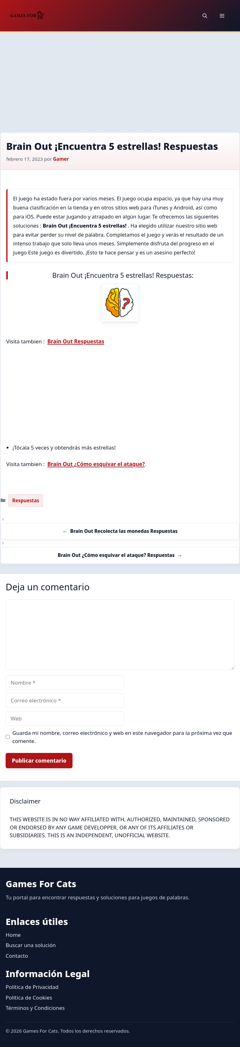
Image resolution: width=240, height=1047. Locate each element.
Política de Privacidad (32, 986)
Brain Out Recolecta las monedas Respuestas (124, 531)
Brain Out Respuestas (76, 341)
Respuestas (25, 500)
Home (13, 934)
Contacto (17, 955)
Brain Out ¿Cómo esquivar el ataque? (96, 464)
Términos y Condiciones (35, 1007)
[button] (204, 15)
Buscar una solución (31, 945)
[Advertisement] (120, 79)
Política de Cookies (29, 997)
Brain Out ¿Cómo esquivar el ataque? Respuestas (116, 555)
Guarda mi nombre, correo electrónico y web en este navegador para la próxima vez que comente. (122, 737)
